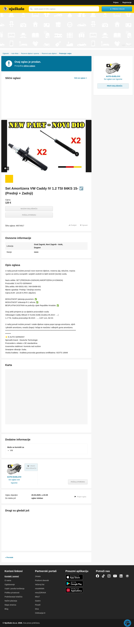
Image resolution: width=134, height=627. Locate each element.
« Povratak (9, 557)
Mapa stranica (10, 605)
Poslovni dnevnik (42, 580)
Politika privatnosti (12, 593)
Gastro (38, 601)
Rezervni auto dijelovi (49, 53)
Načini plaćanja (11, 601)
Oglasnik (6, 53)
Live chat (127, 623)
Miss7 (37, 597)
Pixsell (37, 605)
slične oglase (29, 66)
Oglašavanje (10, 584)
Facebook (97, 576)
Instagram (109, 576)
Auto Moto (15, 53)
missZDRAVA (40, 593)
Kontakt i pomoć (12, 576)
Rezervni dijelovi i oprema (30, 53)
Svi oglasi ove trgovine (14, 481)
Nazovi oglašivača (29, 209)
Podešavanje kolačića (13, 597)
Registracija (126, 2)
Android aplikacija (74, 583)
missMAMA (39, 589)
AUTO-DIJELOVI (14, 477)
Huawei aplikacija (74, 590)
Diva (37, 609)
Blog (6, 609)
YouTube (115, 576)
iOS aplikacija (74, 577)
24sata (38, 576)
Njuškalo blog (127, 576)
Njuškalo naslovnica (13, 9)
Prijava (115, 2)
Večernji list (39, 584)
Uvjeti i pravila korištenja (14, 589)
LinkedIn (121, 576)
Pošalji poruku (29, 215)
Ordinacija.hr (40, 613)
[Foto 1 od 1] (9, 179)
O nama (8, 580)
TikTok (103, 576)
